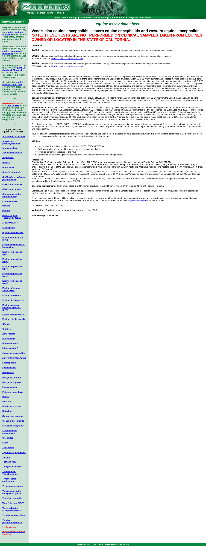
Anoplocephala (10, 148)
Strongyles (7, 438)
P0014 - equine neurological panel (67, 58)
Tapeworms (8, 447)
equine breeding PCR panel (12, 83)
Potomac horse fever (12, 392)
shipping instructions (140, 17)
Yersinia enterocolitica (13, 515)
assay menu (85, 17)
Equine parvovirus (11, 295)
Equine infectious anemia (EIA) (11, 289)
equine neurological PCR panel (12, 52)
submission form (118, 17)
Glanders (7, 329)
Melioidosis (8, 372)
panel (8, 227)
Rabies (5, 397)
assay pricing (101, 17)
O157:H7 (10, 223)
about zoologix (70, 17)
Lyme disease (9, 367)
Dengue (6, 206)
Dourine (6, 210)
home (57, 17)
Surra (5, 443)
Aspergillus (8, 157)
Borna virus (8, 167)
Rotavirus (7, 411)
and (14, 178)
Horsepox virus (10, 343)
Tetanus (6, 457)
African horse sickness (13, 136)
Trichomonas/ (9, 471)
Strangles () (13, 426)
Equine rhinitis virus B (13, 319)
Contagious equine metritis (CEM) (11, 195)
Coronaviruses (9, 201)
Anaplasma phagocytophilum (11, 142)
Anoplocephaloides (12, 153)
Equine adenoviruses (13, 232)
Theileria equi (9, 462)
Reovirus (6, 401)
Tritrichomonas (10, 474)
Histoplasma (8, 338)
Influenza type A (10, 348)
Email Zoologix (105, 544)
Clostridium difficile (12, 184)
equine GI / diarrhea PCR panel (14, 69)
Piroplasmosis (9, 387)
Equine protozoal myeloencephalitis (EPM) (11, 307)
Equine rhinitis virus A (13, 315)
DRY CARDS (13, 105)
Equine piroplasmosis (13, 300)
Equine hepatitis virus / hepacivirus (13, 245)
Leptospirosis (9, 363)
